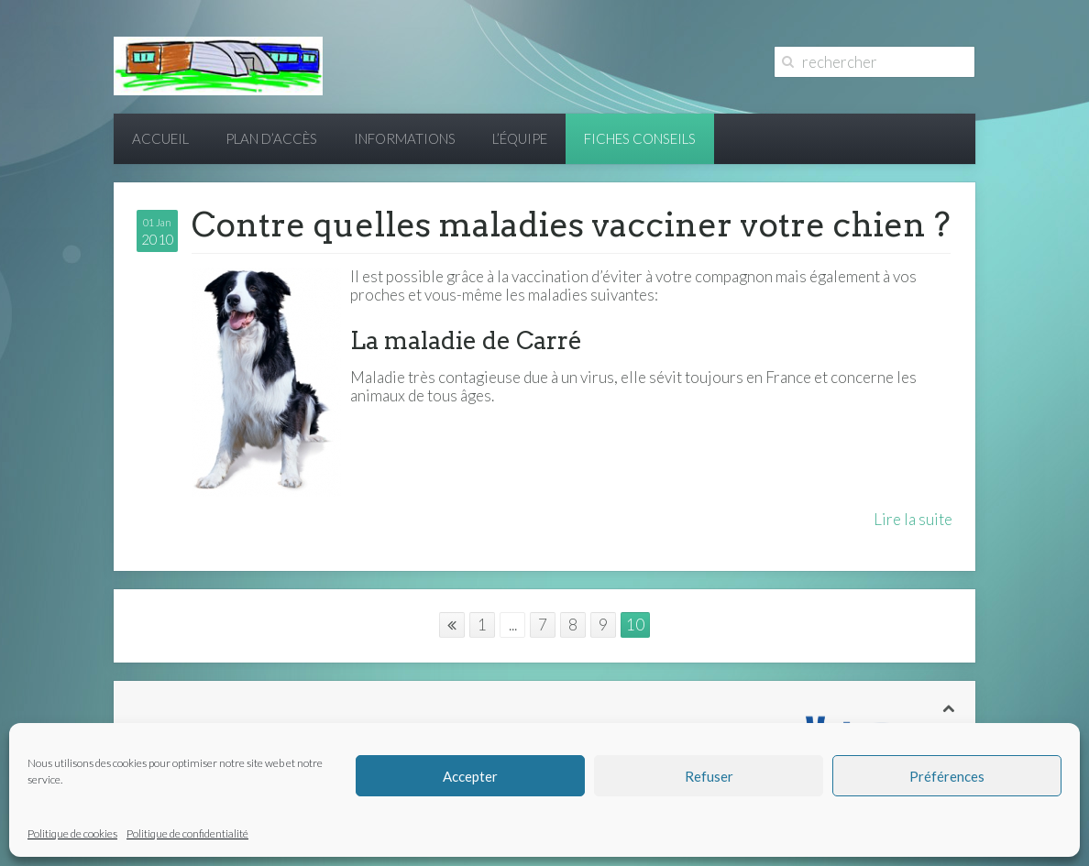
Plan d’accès (271, 138)
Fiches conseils (640, 138)
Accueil (160, 138)
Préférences (946, 776)
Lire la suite (913, 519)
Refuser (709, 776)
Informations (405, 138)
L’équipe (519, 138)
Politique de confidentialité (187, 833)
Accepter (470, 776)
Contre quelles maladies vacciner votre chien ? (571, 224)
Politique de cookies (72, 833)
